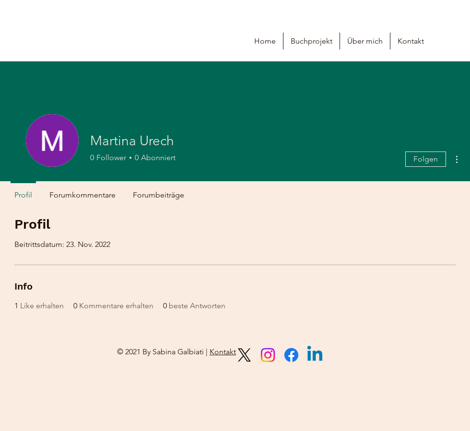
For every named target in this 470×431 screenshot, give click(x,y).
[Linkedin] (315, 355)
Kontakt (223, 351)
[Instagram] (267, 355)
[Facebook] (291, 355)
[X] (244, 355)
